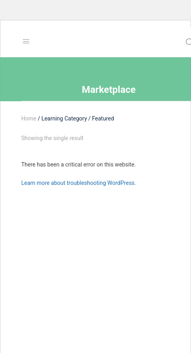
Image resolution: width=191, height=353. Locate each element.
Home (28, 118)
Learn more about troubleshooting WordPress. (78, 183)
